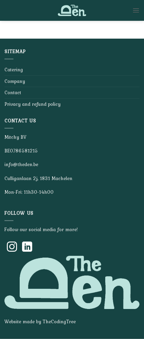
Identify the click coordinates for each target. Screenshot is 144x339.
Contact (12, 92)
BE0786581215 (21, 150)
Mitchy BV (15, 137)
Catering (13, 69)
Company (14, 81)
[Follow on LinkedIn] (27, 247)
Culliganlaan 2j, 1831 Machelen (38, 178)
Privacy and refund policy (32, 104)
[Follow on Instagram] (12, 247)
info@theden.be (21, 164)
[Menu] (136, 10)
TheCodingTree (59, 321)
